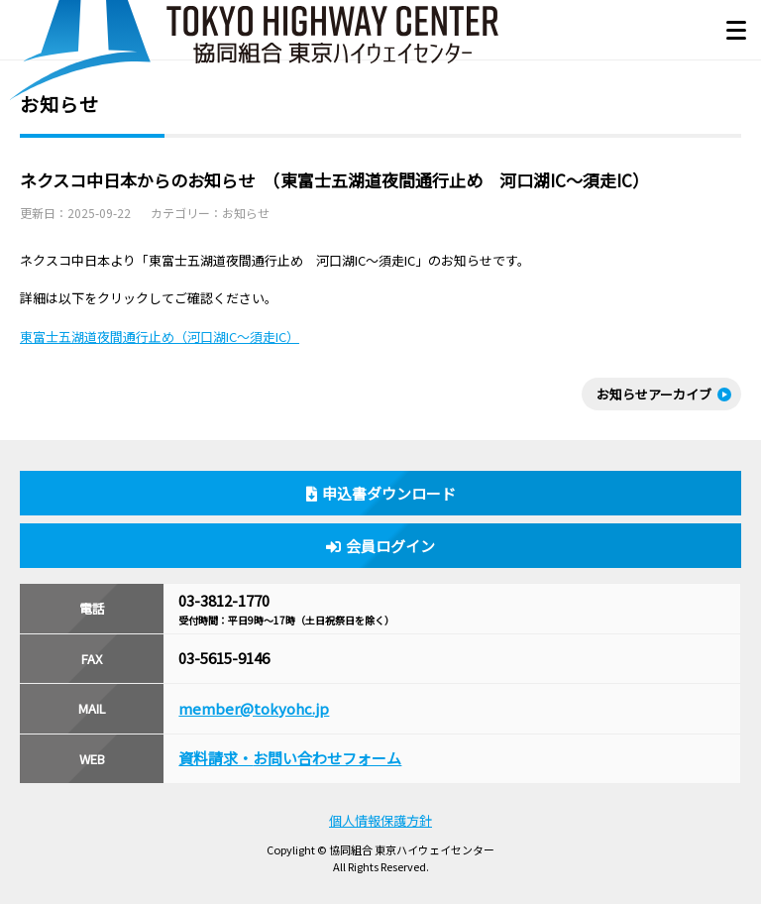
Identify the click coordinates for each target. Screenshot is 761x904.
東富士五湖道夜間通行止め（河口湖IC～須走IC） (159, 336)
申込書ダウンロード (381, 493)
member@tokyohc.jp (253, 708)
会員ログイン (380, 545)
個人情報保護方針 (380, 820)
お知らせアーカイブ (654, 394)
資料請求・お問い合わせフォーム (289, 757)
